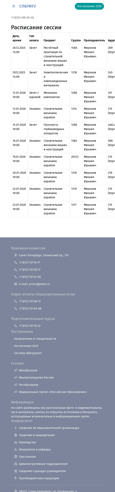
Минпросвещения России (34, 377)
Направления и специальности (35, 338)
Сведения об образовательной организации (46, 428)
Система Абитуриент (28, 353)
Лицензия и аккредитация (34, 435)
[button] (14, 6)
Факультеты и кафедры (32, 449)
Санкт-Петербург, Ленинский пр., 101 (41, 255)
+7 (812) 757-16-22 (27, 325)
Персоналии (25, 456)
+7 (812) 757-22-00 (27, 277)
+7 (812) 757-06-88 (27, 308)
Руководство (25, 442)
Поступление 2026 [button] (89, 6)
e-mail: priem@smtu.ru (32, 284)
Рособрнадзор (26, 384)
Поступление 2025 (26, 346)
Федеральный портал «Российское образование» (50, 392)
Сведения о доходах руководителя (40, 471)
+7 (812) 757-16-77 (27, 262)
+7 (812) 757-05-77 (27, 269)
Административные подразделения (41, 464)
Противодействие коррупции (36, 478)
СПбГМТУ (27, 6)
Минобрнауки (25, 370)
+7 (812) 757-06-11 (27, 301)
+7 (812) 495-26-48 (22, 17)
